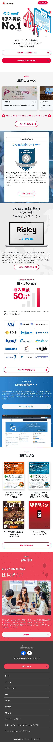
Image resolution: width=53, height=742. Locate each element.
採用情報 (26, 635)
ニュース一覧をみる (26, 124)
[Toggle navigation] (50, 3)
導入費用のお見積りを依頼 (26, 61)
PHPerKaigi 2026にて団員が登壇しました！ (19, 105)
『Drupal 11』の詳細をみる (26, 53)
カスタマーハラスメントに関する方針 (18, 731)
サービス (8, 682)
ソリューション (10, 688)
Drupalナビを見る (26, 406)
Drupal (7, 676)
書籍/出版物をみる (26, 545)
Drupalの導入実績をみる (26, 370)
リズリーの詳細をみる (26, 267)
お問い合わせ (26, 666)
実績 (6, 694)
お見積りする (42, 3)
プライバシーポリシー (12, 719)
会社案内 (8, 700)
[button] (3, 115)
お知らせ (8, 713)
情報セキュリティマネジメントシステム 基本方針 (22, 725)
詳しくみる (26, 193)
